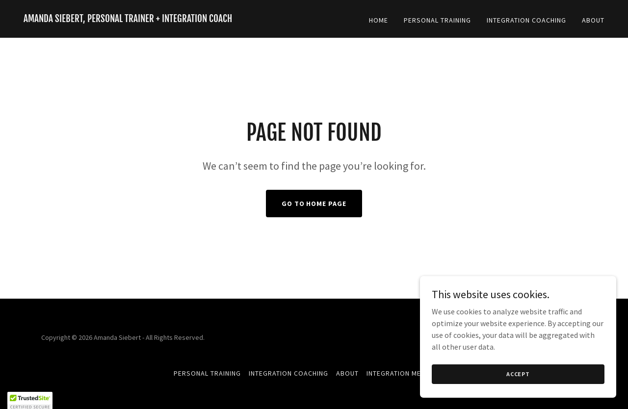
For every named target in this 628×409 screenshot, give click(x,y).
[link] (128, 19)
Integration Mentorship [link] (410, 373)
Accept (518, 374)
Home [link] (378, 20)
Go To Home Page (314, 203)
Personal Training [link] (437, 20)
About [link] (593, 20)
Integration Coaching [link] (526, 20)
